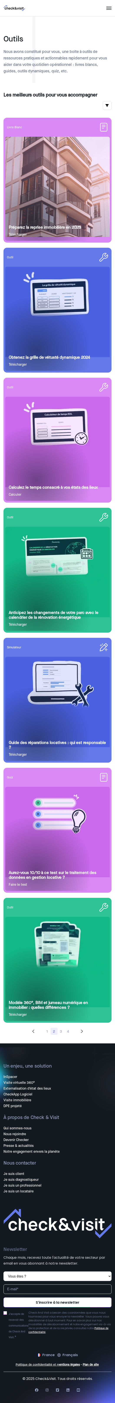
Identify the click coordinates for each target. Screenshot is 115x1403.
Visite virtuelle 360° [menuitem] (19, 1082)
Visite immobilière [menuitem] (17, 1100)
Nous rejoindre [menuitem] (14, 1134)
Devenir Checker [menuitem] (16, 1140)
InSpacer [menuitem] (10, 1077)
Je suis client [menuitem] (13, 1174)
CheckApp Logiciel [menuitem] (17, 1094)
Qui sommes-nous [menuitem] (17, 1128)
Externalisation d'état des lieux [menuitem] (27, 1088)
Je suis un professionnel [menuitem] (22, 1185)
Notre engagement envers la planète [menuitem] (31, 1151)
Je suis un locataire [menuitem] (18, 1191)
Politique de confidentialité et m (37, 1365)
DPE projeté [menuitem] (12, 1106)
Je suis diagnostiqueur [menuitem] (21, 1179)
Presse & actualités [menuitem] (18, 1145)
